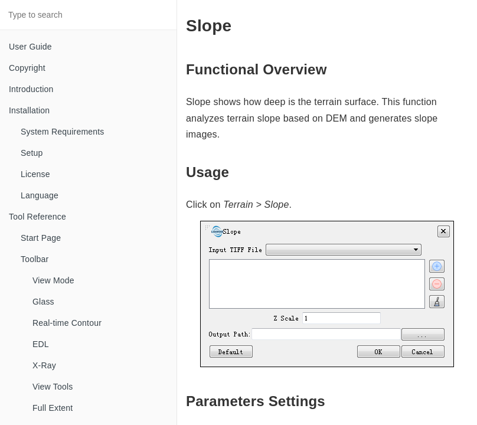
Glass (43, 301)
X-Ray (44, 365)
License (35, 174)
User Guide (30, 46)
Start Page (41, 238)
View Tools (52, 386)
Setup (32, 153)
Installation (29, 110)
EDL (40, 344)
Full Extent (52, 408)
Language (39, 195)
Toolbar (34, 259)
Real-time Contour (67, 323)
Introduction (31, 89)
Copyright (27, 68)
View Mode (53, 280)
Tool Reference (37, 216)
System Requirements (62, 131)
